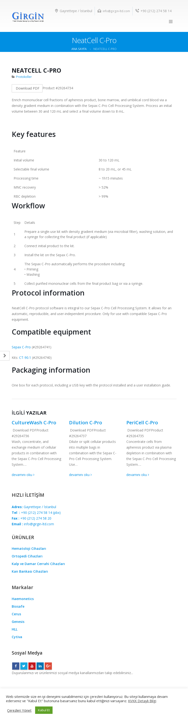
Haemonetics (23, 598)
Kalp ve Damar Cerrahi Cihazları (38, 563)
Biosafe (18, 606)
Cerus (16, 614)
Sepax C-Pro (21, 347)
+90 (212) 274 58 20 (31, 518)
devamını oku (23, 474)
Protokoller (24, 77)
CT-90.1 (25, 357)
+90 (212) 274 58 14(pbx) (36, 512)
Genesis (18, 621)
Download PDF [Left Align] (27, 88)
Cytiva (17, 637)
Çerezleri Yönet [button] (19, 710)
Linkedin (40, 666)
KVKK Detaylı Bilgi (142, 701)
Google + (48, 666)
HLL (14, 629)
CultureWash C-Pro (34, 422)
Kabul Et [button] (44, 710)
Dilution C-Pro (85, 422)
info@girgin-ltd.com (116, 11)
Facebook (15, 666)
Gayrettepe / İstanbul (34, 507)
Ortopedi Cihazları (27, 556)
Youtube (32, 666)
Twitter (23, 666)
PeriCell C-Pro (142, 422)
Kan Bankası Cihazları (30, 571)
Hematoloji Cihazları (29, 548)
